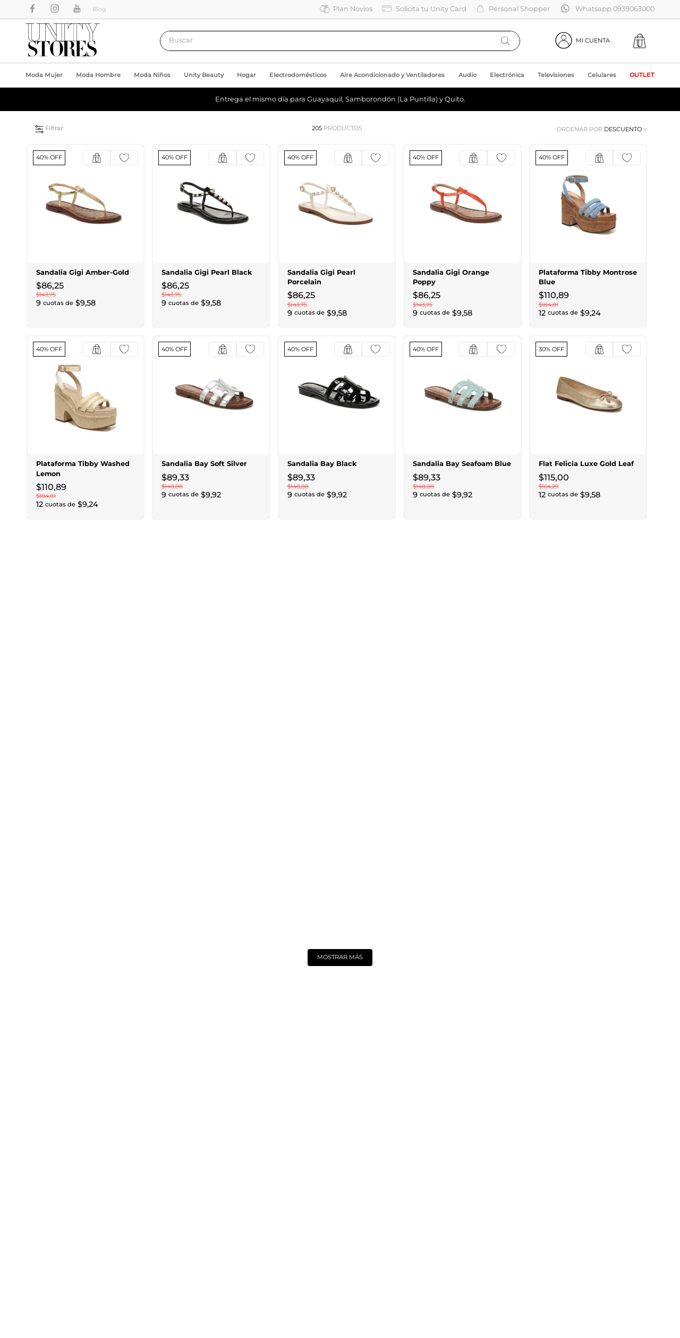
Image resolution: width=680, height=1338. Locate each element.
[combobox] (340, 41)
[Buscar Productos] (505, 40)
